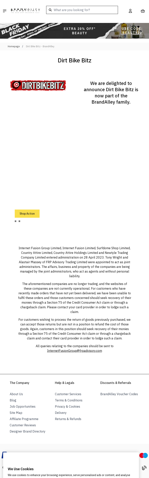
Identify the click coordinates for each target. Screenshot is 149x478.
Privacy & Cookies (67, 406)
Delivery (61, 413)
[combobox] (82, 10)
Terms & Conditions (68, 400)
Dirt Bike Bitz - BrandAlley (40, 46)
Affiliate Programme (24, 419)
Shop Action (27, 213)
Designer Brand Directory (27, 431)
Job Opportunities (23, 406)
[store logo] (25, 11)
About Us (16, 394)
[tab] (15, 221)
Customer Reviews (23, 425)
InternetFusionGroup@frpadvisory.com (74, 351)
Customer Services (68, 394)
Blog (13, 400)
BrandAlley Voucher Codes (119, 394)
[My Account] (130, 11)
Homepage (14, 46)
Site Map (16, 413)
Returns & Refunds (68, 419)
